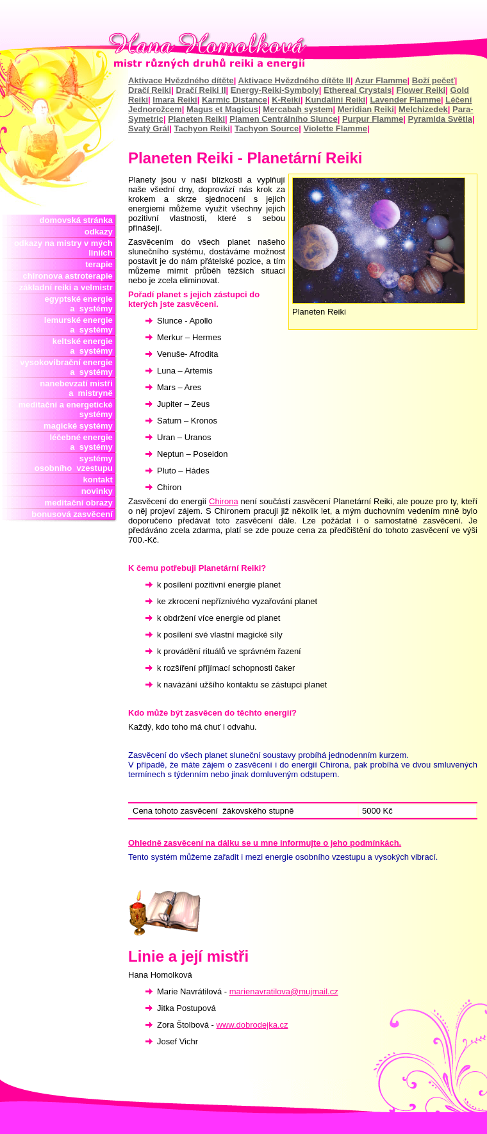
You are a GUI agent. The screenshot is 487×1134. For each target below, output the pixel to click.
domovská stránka (78, 220)
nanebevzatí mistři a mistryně (78, 388)
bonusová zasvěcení (74, 514)
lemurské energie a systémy (80, 324)
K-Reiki (286, 99)
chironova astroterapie (70, 276)
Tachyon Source (267, 128)
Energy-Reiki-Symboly (275, 90)
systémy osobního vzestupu (76, 463)
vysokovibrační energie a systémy (68, 367)
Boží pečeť (433, 80)
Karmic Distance (234, 99)
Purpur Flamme (372, 119)
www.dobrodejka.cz (252, 1025)
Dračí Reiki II (201, 90)
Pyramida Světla (440, 119)
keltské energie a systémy (82, 346)
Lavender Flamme (405, 99)
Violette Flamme (335, 128)
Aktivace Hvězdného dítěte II (294, 80)
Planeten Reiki (196, 119)
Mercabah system (298, 109)
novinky (99, 491)
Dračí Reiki (149, 90)
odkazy (101, 231)
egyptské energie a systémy (81, 303)
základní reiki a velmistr (68, 287)
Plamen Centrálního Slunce (283, 119)
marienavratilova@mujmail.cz (283, 991)
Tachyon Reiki (202, 128)
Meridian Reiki (366, 109)
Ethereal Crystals (358, 90)
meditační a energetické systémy (67, 409)
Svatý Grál (148, 128)
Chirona (223, 501)
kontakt (100, 479)
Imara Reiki (175, 99)
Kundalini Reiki (335, 99)
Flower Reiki (421, 90)
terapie (101, 264)
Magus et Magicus (222, 109)
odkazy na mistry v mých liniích (65, 248)
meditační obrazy (81, 502)
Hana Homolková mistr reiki (243, 50)
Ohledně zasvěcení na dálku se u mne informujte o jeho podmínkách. (264, 843)
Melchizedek (423, 109)
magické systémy (80, 426)
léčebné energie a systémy (81, 442)
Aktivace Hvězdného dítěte (181, 80)
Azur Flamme (381, 80)
